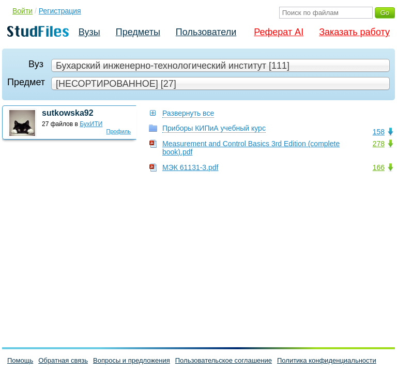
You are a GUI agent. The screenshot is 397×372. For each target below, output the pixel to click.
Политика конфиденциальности (326, 360)
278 (379, 144)
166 (379, 167)
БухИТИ (91, 124)
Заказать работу (354, 32)
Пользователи (206, 32)
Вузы (89, 32)
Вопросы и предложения (131, 360)
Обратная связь (63, 360)
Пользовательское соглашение (223, 360)
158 (379, 132)
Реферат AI (278, 32)
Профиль (118, 131)
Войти (22, 11)
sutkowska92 (68, 113)
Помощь (20, 360)
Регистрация (60, 11)
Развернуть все (188, 113)
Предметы (138, 32)
